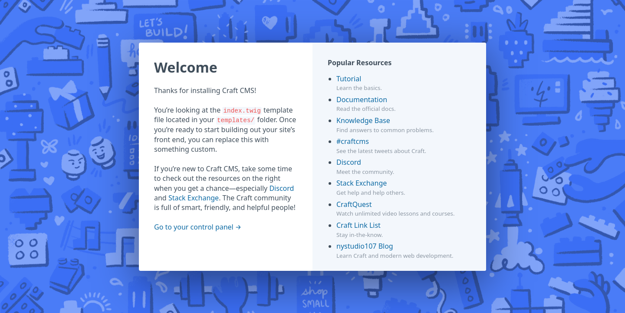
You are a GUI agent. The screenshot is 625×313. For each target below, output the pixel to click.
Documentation (361, 99)
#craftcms (352, 141)
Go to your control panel (194, 227)
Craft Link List (358, 225)
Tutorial (348, 78)
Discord (281, 188)
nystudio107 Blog (364, 246)
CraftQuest (354, 204)
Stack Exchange (193, 198)
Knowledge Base (363, 120)
